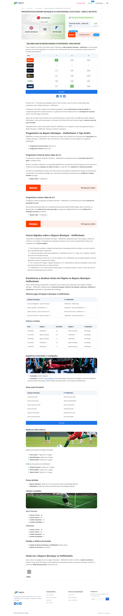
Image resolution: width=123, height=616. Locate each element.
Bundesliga (39, 8)
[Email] (98, 599)
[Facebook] (57, 96)
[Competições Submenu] (104, 3)
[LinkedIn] (64, 96)
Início (22, 8)
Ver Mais (61, 92)
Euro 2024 (71, 595)
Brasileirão (49, 600)
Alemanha (30, 8)
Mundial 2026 (81, 3)
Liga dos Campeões (51, 597)
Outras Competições (75, 592)
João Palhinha (49, 378)
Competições (99, 3)
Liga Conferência (72, 600)
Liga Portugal (49, 595)
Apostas (90, 3)
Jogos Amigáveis (72, 597)
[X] (61, 96)
